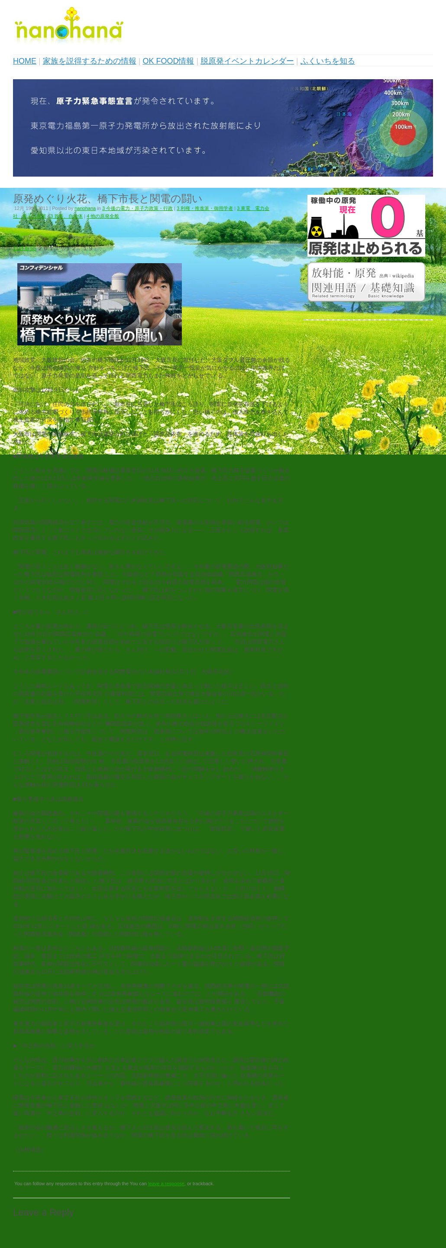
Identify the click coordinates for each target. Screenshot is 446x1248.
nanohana (85, 208)
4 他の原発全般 (103, 216)
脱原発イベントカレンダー (247, 61)
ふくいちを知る (328, 61)
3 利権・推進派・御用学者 (205, 208)
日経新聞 (24, 248)
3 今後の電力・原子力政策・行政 (137, 208)
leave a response (166, 1183)
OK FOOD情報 (168, 61)
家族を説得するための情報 (89, 61)
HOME (24, 61)
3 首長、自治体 (66, 216)
